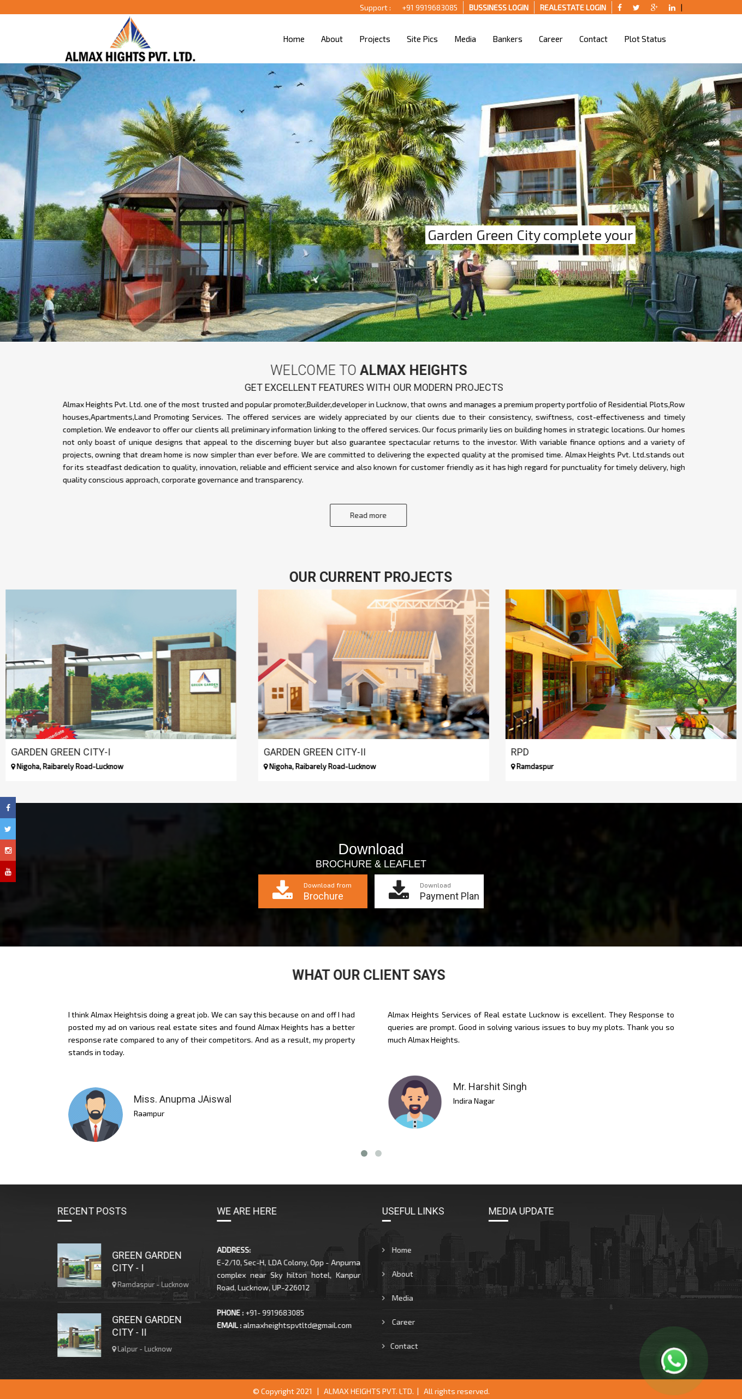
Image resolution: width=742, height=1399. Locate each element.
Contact (593, 39)
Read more (387, 512)
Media (465, 39)
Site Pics (421, 39)
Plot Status (645, 39)
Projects (374, 39)
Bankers (507, 39)
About (331, 39)
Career (550, 39)
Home (293, 39)
